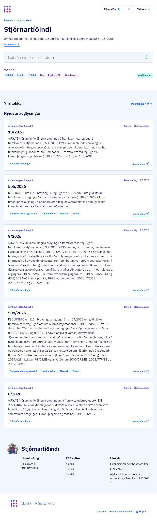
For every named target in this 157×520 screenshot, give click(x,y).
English (142, 511)
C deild (70, 474)
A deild (70, 463)
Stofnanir (101, 511)
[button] (112, 9)
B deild (70, 469)
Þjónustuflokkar (45, 503)
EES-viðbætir (118, 469)
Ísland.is (26, 503)
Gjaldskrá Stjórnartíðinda (125, 474)
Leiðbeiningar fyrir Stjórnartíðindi (129, 463)
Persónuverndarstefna (120, 511)
